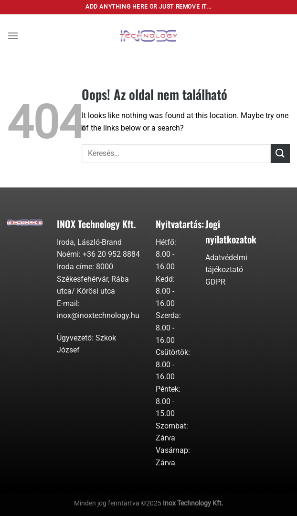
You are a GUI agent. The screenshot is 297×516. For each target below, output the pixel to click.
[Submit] (280, 153)
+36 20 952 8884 (111, 254)
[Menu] (13, 35)
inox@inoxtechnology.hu (98, 315)
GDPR (215, 281)
